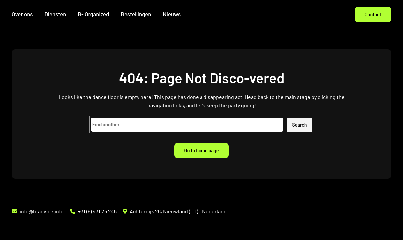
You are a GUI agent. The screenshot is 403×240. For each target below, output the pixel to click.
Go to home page (201, 150)
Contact (373, 14)
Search (299, 125)
